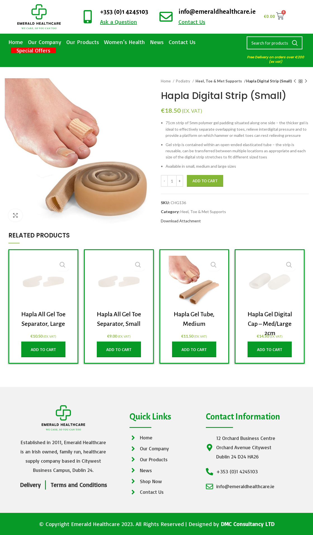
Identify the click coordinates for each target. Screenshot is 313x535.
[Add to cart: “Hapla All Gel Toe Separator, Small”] (119, 349)
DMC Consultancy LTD (247, 523)
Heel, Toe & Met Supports (217, 81)
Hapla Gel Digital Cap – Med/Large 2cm (270, 323)
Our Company (44, 41)
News (157, 41)
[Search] (274, 42)
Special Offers (33, 50)
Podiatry (183, 81)
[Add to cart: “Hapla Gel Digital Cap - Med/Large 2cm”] (270, 349)
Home (15, 41)
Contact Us (182, 41)
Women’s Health (124, 41)
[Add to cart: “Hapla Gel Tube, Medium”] (194, 349)
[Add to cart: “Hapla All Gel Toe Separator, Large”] (43, 349)
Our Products (82, 41)
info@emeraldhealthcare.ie (217, 11)
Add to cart (205, 181)
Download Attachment (181, 220)
